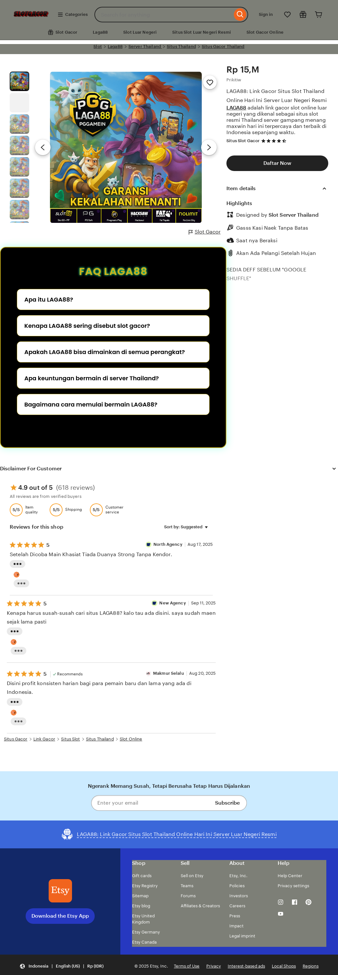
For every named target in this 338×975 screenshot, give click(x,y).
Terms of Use (186, 966)
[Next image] (209, 147)
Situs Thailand (181, 46)
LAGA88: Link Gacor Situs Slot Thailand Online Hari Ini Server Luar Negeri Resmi (276, 95)
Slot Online (131, 739)
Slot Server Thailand (294, 215)
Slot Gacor (205, 232)
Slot (97, 46)
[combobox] (163, 14)
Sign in (266, 14)
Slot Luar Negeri (140, 32)
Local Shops (284, 966)
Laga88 (100, 32)
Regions (311, 966)
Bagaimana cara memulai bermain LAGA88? (90, 404)
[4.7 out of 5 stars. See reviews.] (274, 141)
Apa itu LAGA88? (48, 299)
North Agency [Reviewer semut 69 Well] (168, 544)
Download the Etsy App (60, 916)
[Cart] (318, 14)
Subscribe (227, 803)
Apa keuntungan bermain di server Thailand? (91, 378)
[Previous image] (43, 147)
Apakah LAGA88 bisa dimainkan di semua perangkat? (104, 352)
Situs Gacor (15, 739)
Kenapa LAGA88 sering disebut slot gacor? (87, 326)
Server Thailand (145, 46)
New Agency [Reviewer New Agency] (172, 603)
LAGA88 (236, 108)
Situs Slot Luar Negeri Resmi (201, 32)
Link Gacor (44, 739)
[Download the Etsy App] (60, 890)
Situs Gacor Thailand (223, 46)
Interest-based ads (246, 966)
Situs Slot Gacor (243, 140)
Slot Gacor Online (265, 32)
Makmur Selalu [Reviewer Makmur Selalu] (168, 673)
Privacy (213, 966)
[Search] (240, 14)
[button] (61, 966)
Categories (72, 14)
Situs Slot (70, 739)
